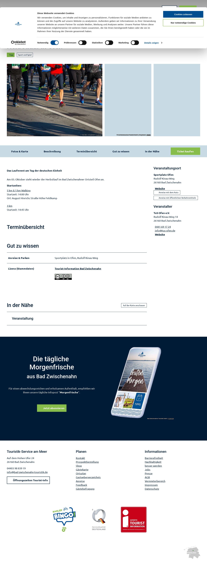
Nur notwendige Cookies (183, 15)
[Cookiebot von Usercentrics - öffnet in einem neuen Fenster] (18, 35)
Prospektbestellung (87, 465)
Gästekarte (82, 472)
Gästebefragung (85, 491)
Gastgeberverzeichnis (88, 480)
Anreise (80, 484)
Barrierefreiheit (154, 461)
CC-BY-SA (99, 135)
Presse (148, 476)
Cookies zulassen (183, 7)
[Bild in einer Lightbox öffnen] (142, 386)
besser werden (153, 468)
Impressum (151, 488)
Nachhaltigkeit (153, 465)
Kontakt (80, 461)
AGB (147, 480)
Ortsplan (81, 476)
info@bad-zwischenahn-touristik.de (27, 475)
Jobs (147, 472)
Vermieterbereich (155, 484)
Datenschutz (152, 491)
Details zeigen (151, 35)
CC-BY (149, 135)
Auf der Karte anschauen (134, 308)
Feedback (81, 488)
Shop (79, 468)
